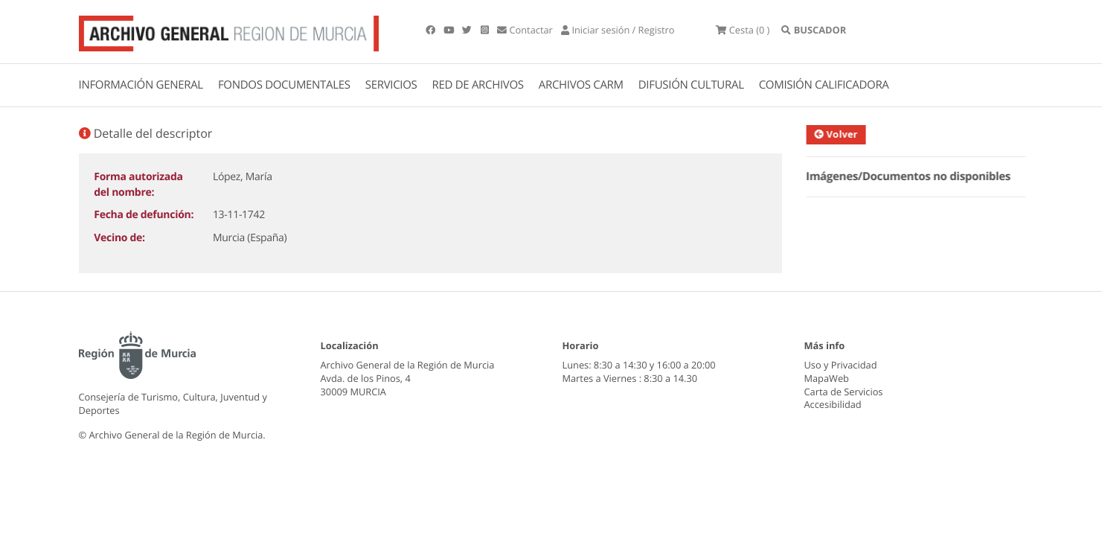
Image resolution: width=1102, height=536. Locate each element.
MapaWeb (826, 378)
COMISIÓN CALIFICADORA (824, 84)
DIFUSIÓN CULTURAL (691, 84)
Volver (844, 134)
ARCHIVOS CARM (581, 84)
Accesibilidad (833, 404)
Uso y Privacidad (840, 364)
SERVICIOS (391, 84)
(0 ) (742, 29)
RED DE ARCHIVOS (478, 84)
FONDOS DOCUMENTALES (284, 84)
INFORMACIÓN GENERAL (141, 84)
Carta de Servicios (843, 391)
